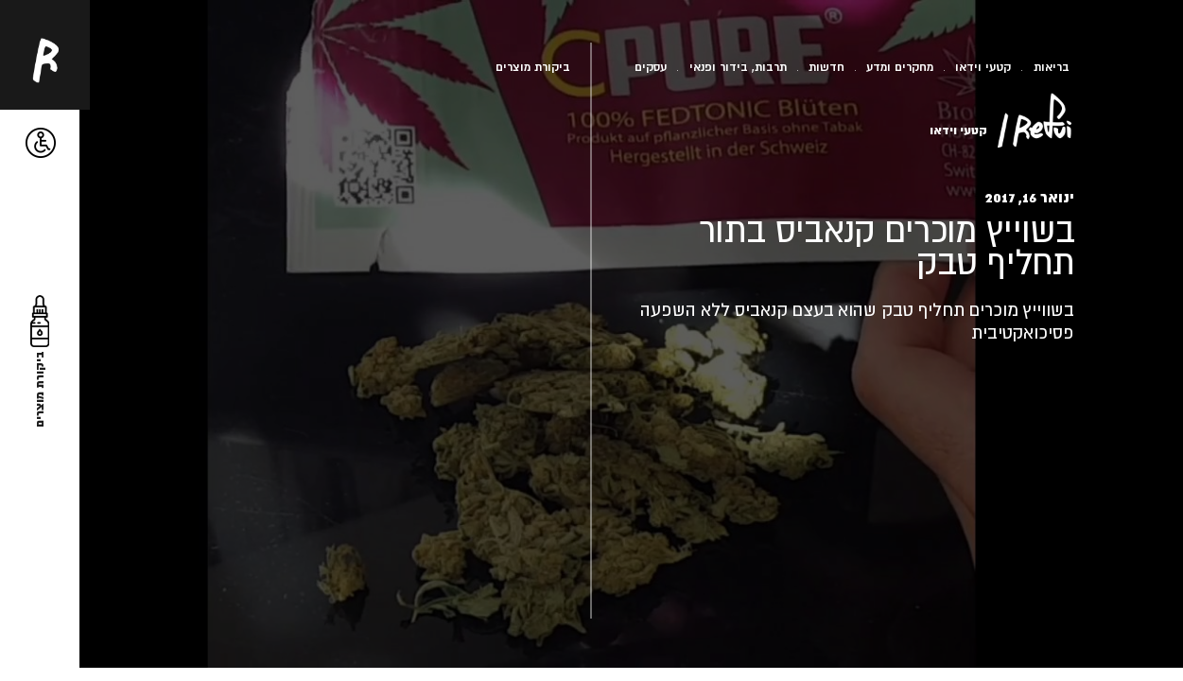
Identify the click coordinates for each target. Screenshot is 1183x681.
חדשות (826, 67)
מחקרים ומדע (899, 67)
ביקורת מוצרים (533, 67)
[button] (41, 143)
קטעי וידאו (983, 67)
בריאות (1052, 67)
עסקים (651, 67)
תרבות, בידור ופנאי (738, 67)
